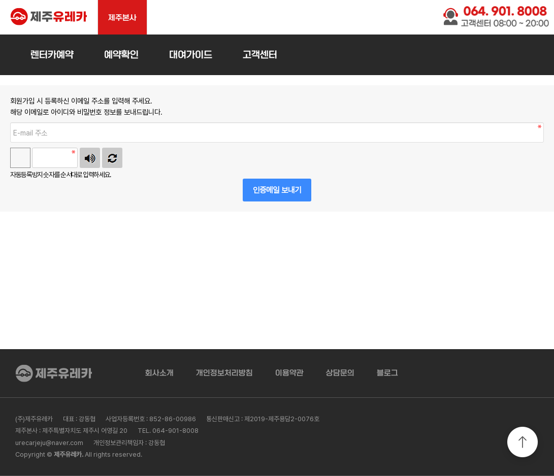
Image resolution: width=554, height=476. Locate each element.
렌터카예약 (52, 55)
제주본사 (122, 18)
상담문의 (340, 373)
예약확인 (121, 55)
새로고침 (112, 158)
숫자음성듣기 (90, 158)
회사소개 (159, 373)
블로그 (387, 373)
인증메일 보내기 (277, 190)
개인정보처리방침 (224, 373)
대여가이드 (190, 55)
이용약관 (289, 373)
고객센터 (260, 55)
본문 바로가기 (0, 0)
